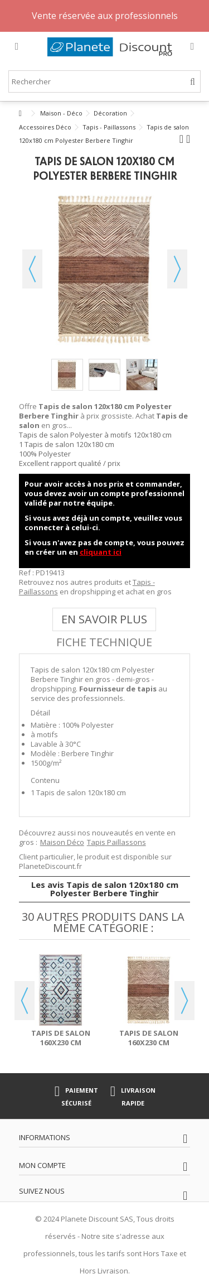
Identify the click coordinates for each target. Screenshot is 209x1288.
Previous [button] (24, 1000)
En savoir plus (104, 619)
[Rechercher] (192, 81)
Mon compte (42, 1165)
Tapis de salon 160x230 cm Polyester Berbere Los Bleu (60, 1047)
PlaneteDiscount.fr (50, 866)
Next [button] (184, 1000)
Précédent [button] (32, 269)
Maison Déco (62, 842)
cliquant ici (100, 552)
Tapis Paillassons (116, 842)
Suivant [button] (177, 269)
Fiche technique (104, 642)
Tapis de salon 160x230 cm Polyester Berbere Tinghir (148, 1047)
